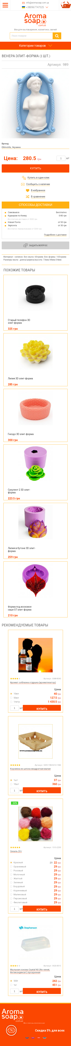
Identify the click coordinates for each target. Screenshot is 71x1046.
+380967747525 (35, 7)
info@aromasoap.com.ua (37, 3)
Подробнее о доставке (55, 235)
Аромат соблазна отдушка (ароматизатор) (33, 682)
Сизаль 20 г (16, 851)
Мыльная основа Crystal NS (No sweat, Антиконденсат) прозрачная (30, 971)
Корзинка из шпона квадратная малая (30, 768)
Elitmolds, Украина (11, 147)
